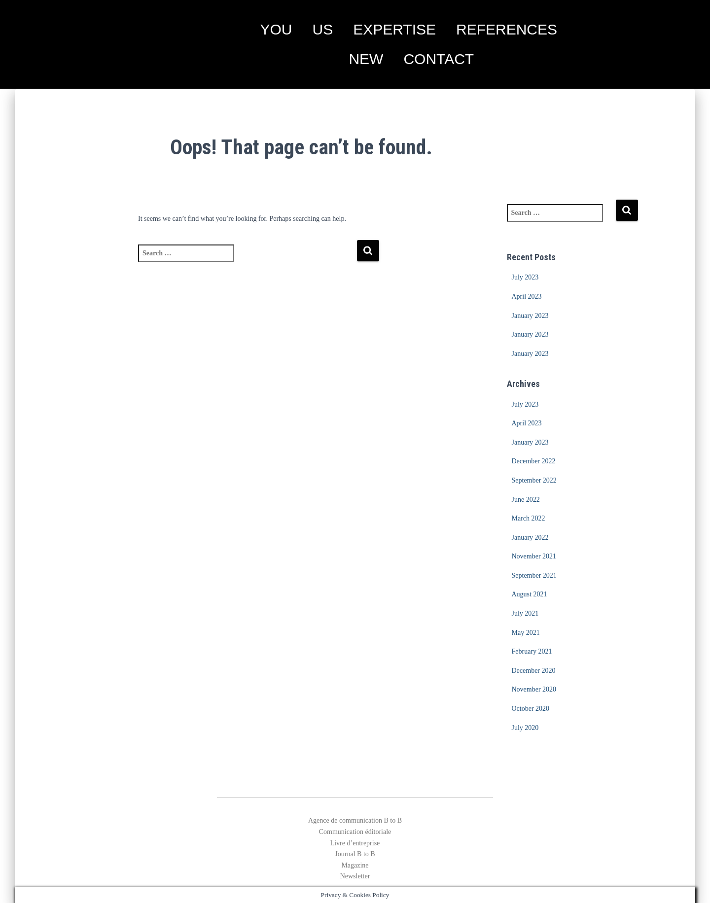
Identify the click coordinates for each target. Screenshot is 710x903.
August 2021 (529, 594)
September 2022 (534, 480)
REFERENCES (506, 29)
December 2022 (534, 461)
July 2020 (525, 727)
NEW (366, 59)
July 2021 (525, 613)
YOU (276, 29)
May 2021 (526, 632)
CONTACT (438, 59)
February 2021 (532, 651)
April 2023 (527, 296)
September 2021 (534, 575)
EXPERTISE (394, 29)
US (322, 29)
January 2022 (530, 537)
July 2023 (525, 277)
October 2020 (531, 708)
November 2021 (534, 556)
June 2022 (526, 499)
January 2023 (530, 315)
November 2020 (534, 689)
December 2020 (534, 670)
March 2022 (528, 518)
